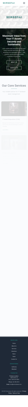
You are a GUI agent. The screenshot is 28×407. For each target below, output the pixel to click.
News (14, 354)
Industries (14, 351)
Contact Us (14, 68)
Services (14, 348)
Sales (14, 356)
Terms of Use (16, 393)
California (14, 367)
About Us (14, 62)
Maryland (14, 369)
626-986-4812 (16, 382)
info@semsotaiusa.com (16, 384)
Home (14, 343)
